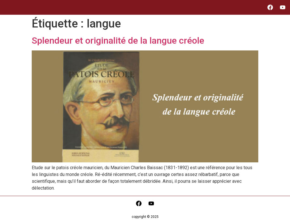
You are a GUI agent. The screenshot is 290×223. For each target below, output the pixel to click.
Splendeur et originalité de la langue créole (118, 40)
